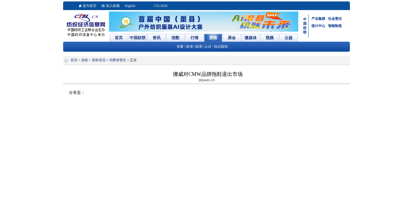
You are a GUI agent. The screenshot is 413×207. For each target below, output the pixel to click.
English (130, 6)
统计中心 (318, 26)
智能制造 (335, 26)
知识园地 (221, 47)
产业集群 (318, 19)
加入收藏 (113, 6)
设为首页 (89, 6)
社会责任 (335, 19)
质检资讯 (99, 60)
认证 (207, 47)
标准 (189, 47)
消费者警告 (117, 60)
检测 (198, 47)
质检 (84, 60)
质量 (180, 47)
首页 (74, 60)
